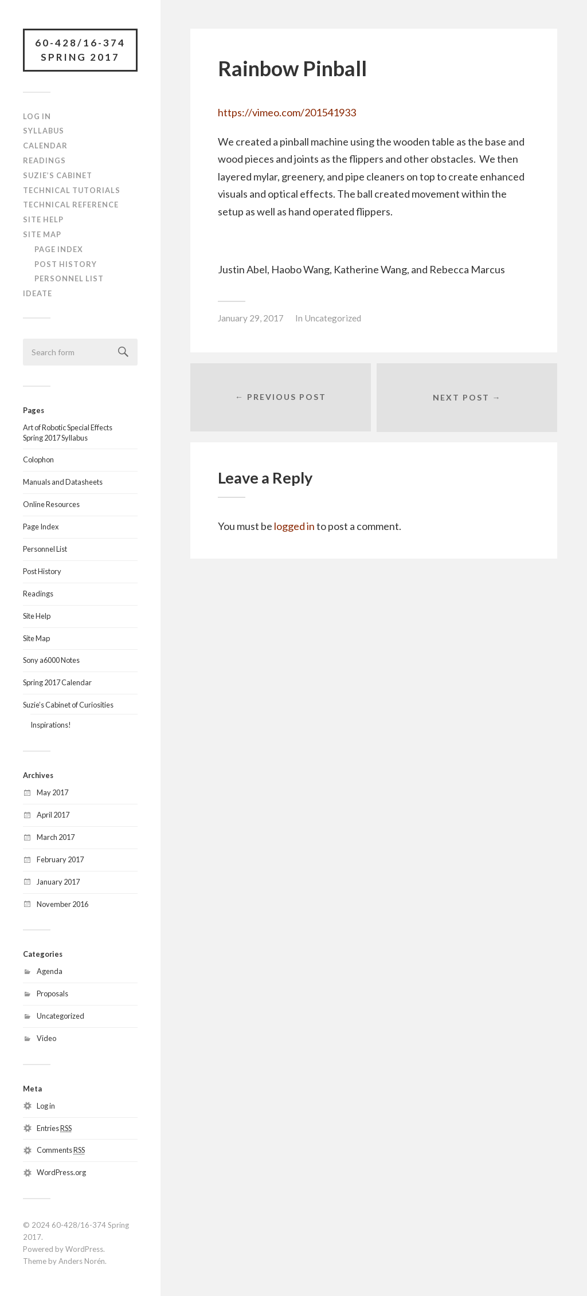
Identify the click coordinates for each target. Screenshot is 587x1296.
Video (46, 1038)
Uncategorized (60, 1015)
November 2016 (62, 904)
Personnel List (69, 279)
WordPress (84, 1249)
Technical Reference (71, 205)
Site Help (43, 219)
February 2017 (60, 859)
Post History (65, 264)
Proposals (52, 993)
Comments (61, 1150)
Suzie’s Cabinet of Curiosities (68, 705)
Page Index (58, 249)
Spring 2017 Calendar (57, 683)
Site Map (42, 234)
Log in (46, 1105)
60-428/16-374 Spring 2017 (80, 50)
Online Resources (51, 504)
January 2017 (58, 881)
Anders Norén (81, 1261)
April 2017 (53, 814)
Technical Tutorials (71, 190)
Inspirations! (50, 725)
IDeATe (37, 293)
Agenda (49, 971)
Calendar (45, 146)
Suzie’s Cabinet (57, 175)
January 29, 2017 (251, 318)
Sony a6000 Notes (51, 660)
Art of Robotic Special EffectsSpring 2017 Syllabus (67, 432)
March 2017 (56, 837)
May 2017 (52, 792)
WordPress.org (61, 1172)
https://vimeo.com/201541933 (287, 112)
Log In (37, 116)
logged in (294, 526)
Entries (54, 1128)
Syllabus (43, 131)
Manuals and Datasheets (63, 482)
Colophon (38, 460)
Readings (44, 160)
